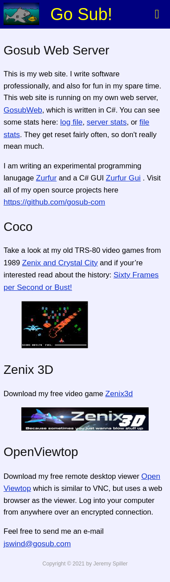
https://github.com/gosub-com (54, 201)
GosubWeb (23, 109)
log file (71, 121)
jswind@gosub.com (37, 543)
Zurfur (46, 177)
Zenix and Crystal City (60, 262)
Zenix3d (119, 393)
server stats (107, 121)
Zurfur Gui (123, 177)
